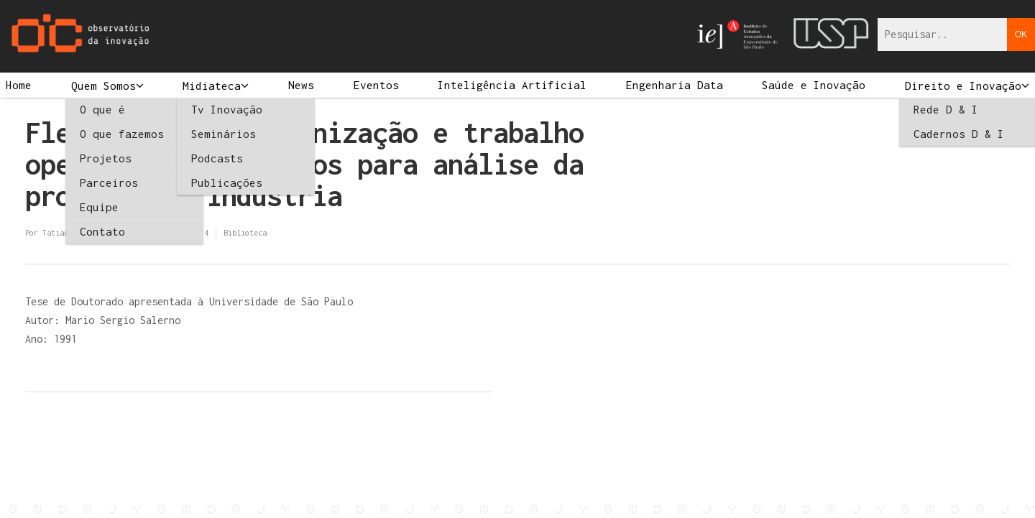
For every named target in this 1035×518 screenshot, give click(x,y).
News (301, 84)
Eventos (376, 84)
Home (19, 84)
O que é (102, 109)
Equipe (99, 206)
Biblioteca (245, 232)
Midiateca (212, 85)
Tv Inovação (226, 109)
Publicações (226, 182)
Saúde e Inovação (813, 84)
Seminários (223, 133)
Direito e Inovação (963, 85)
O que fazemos (122, 133)
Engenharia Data (674, 84)
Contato (102, 231)
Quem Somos (103, 85)
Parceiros (109, 182)
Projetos (106, 158)
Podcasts (217, 158)
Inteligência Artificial (512, 84)
